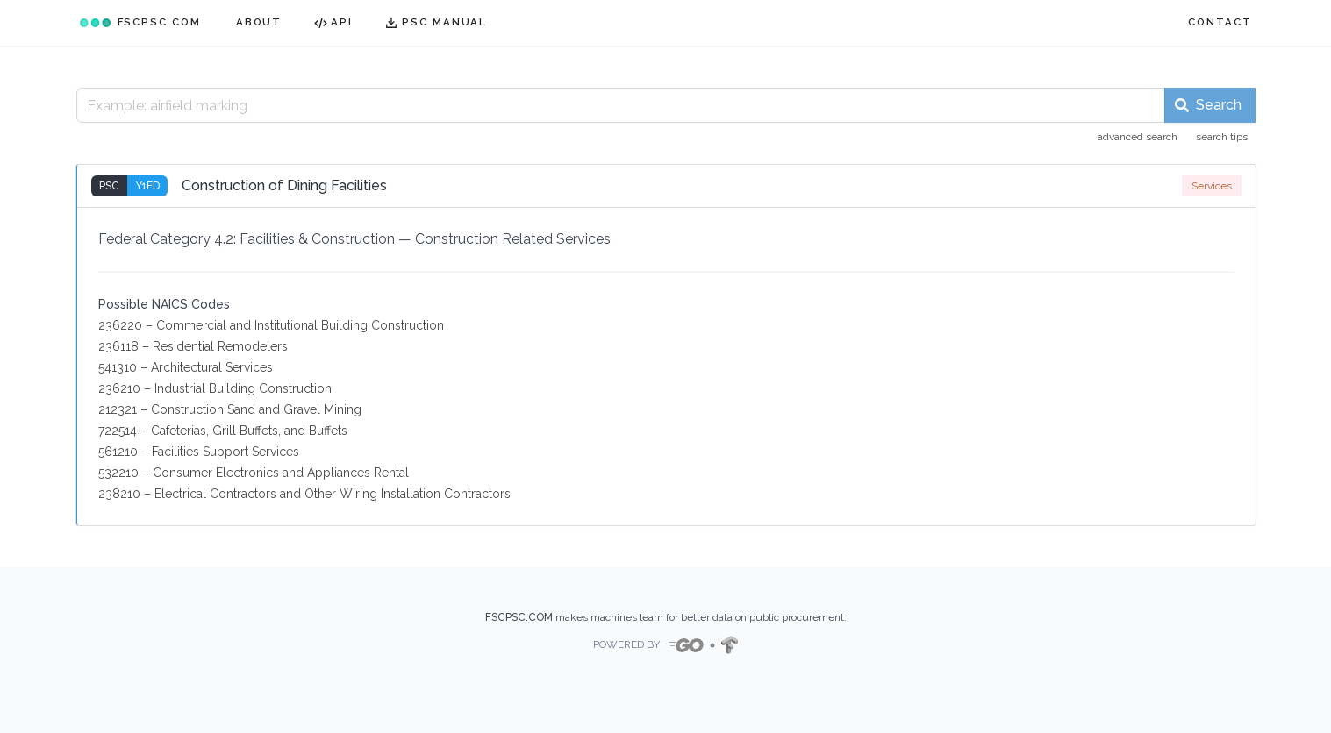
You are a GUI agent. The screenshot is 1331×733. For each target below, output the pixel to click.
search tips (1222, 137)
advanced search (1137, 137)
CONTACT (1219, 22)
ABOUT (259, 22)
